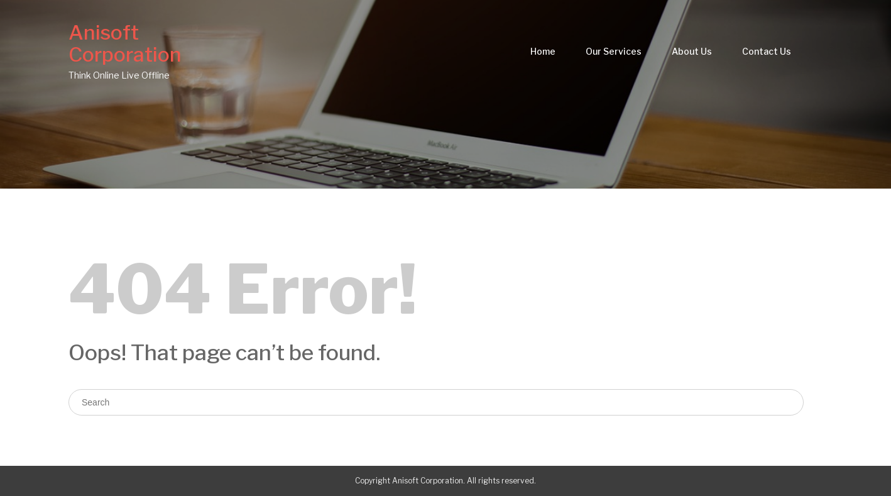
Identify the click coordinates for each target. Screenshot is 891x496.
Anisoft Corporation (125, 43)
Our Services (614, 51)
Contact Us (766, 51)
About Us (692, 51)
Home (542, 51)
